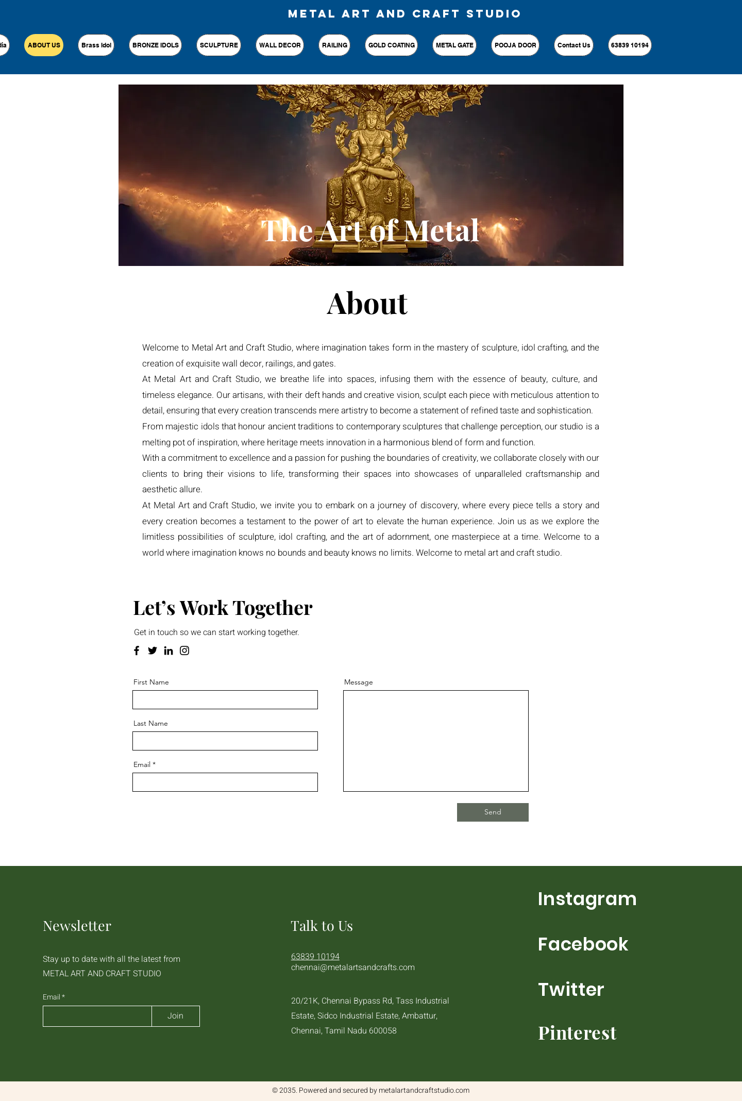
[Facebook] (136, 650)
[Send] (493, 812)
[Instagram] (184, 650)
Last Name (150, 723)
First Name (151, 682)
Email (141, 764)
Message (358, 682)
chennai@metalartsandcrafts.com (353, 967)
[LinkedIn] (168, 650)
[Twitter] (152, 650)
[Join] (175, 1016)
